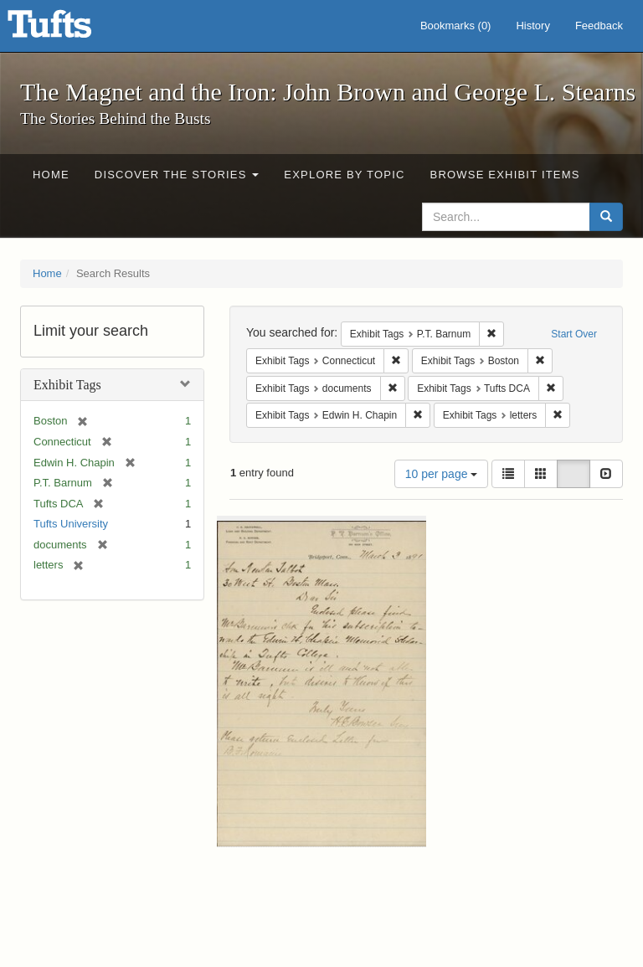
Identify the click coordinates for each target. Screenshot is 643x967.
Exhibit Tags (67, 385)
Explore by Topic (344, 174)
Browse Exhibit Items (505, 174)
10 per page (441, 474)
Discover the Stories (177, 174)
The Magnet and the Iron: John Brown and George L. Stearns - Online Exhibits (70, 29)
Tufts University (70, 523)
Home (51, 174)
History (532, 25)
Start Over (574, 334)
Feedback (599, 25)
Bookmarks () (455, 25)
